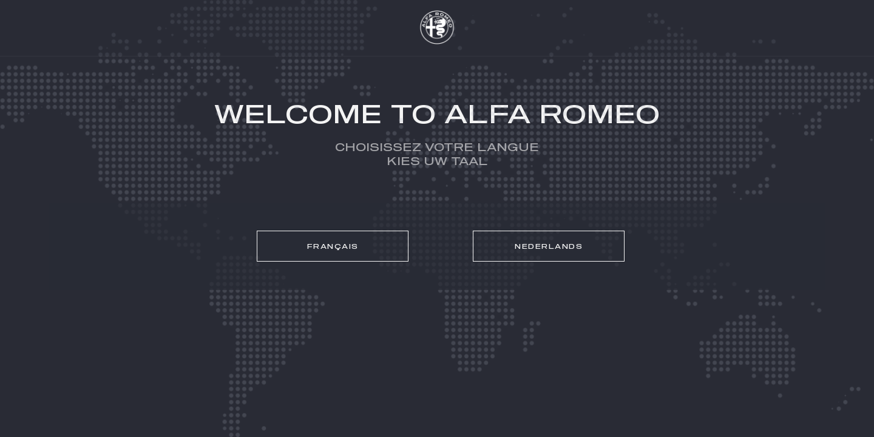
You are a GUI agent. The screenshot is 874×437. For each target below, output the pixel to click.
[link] (332, 246)
